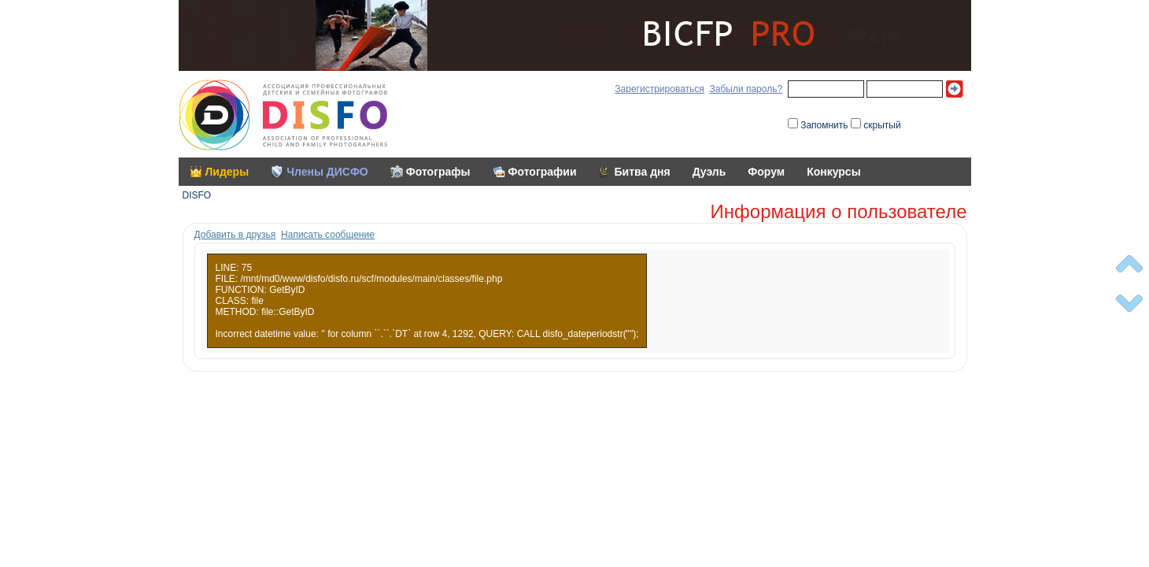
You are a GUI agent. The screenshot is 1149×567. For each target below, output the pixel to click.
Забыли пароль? (745, 88)
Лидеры (227, 171)
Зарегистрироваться (659, 88)
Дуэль (709, 171)
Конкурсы (833, 171)
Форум (766, 171)
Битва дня (643, 171)
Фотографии (542, 171)
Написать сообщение (328, 234)
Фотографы (438, 171)
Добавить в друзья (235, 234)
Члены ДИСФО (327, 171)
